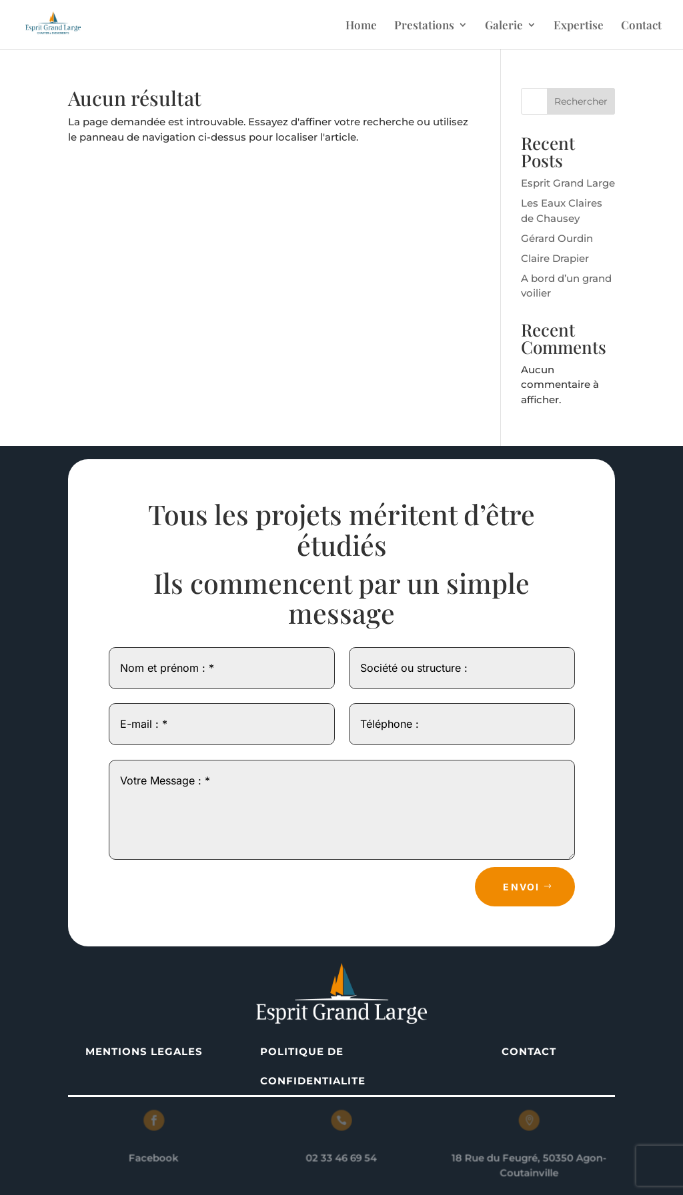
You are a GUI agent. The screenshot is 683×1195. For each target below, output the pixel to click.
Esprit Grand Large (568, 183)
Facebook (157, 1158)
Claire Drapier (555, 258)
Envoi (521, 886)
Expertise (579, 26)
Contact (641, 26)
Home (361, 26)
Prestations (424, 26)
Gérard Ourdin (557, 238)
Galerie (504, 26)
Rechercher (581, 101)
